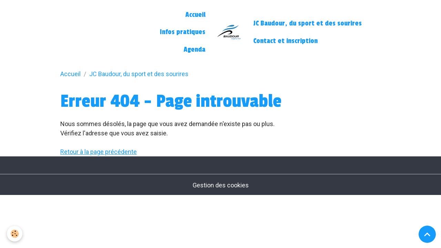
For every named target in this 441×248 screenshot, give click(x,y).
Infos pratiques (182, 32)
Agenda (194, 49)
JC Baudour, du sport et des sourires (307, 23)
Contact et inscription (285, 41)
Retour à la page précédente (98, 151)
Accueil (195, 15)
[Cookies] (14, 233)
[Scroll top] (427, 234)
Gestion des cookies (221, 185)
